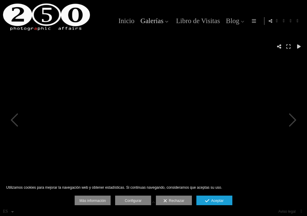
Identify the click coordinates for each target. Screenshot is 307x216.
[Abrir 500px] (298, 21)
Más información (92, 201)
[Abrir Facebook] (284, 21)
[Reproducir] (299, 46)
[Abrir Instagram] (277, 21)
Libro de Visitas (197, 21)
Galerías (150, 21)
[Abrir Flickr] (291, 21)
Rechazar (173, 201)
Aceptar (214, 201)
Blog (231, 21)
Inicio (126, 21)
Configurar (133, 201)
